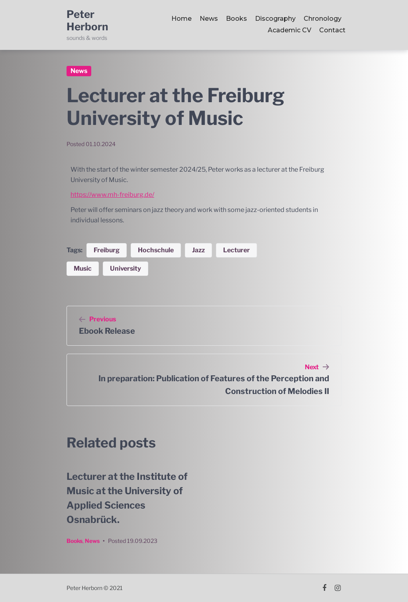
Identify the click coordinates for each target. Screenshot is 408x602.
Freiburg (107, 250)
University (125, 268)
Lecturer (236, 250)
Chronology (322, 18)
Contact (332, 30)
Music (83, 268)
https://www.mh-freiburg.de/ (112, 194)
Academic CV (289, 30)
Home (181, 18)
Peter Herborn (87, 20)
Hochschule (156, 250)
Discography (275, 18)
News (209, 18)
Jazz (198, 250)
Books (236, 18)
